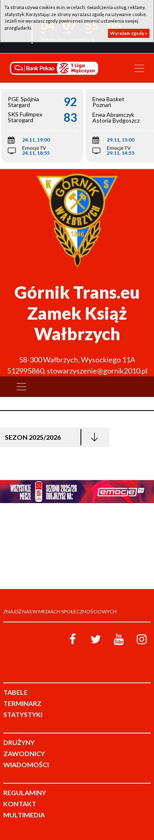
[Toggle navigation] (139, 68)
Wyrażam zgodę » (128, 33)
